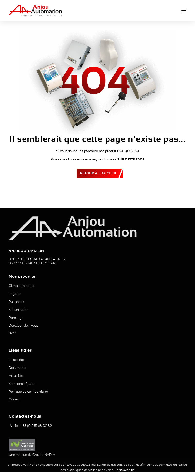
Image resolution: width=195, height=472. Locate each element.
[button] (184, 10)
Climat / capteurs (21, 286)
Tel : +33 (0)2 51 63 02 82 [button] (33, 426)
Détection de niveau (24, 325)
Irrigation (15, 294)
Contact (14, 399)
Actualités (16, 376)
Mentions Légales (22, 383)
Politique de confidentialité (28, 391)
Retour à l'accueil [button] (98, 173)
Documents (17, 368)
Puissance (16, 302)
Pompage (16, 318)
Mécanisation (19, 310)
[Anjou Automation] (35, 10)
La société (16, 360)
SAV (12, 333)
